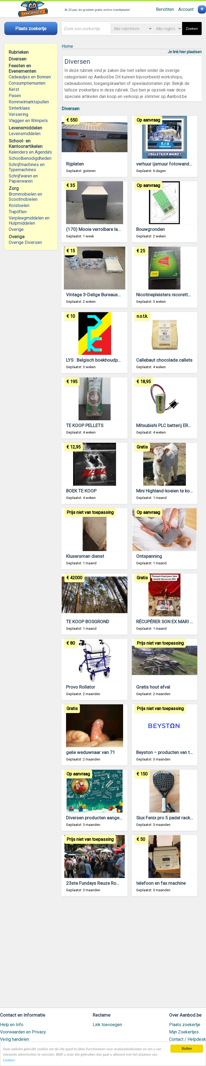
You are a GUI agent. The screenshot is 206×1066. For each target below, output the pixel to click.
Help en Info (11, 1024)
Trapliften (18, 211)
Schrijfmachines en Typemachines (27, 167)
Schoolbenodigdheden (30, 158)
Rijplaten (75, 164)
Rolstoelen (19, 205)
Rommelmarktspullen (29, 101)
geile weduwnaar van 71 (90, 752)
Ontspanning (149, 556)
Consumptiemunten (27, 83)
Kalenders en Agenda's (30, 152)
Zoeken (192, 29)
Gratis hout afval (153, 687)
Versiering (18, 114)
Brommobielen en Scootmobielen (25, 197)
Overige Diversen (25, 242)
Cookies (9, 1060)
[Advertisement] (132, 954)
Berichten (165, 9)
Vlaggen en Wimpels (28, 120)
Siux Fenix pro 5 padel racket (165, 817)
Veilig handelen (14, 1039)
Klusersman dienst (85, 556)
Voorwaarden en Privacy (23, 1032)
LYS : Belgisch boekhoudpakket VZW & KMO (110, 360)
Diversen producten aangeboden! (99, 817)
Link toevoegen (107, 1024)
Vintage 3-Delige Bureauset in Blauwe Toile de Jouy (118, 294)
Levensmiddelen (24, 133)
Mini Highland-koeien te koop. (166, 491)
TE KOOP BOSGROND (87, 621)
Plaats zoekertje (184, 1024)
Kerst (14, 89)
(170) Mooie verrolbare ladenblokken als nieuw (113, 229)
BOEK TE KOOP (81, 491)
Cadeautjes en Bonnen (30, 76)
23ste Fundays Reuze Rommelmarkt (103, 883)
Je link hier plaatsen (185, 52)
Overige (16, 229)
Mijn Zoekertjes (184, 1032)
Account (185, 9)
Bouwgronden (150, 229)
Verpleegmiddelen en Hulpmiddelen (29, 220)
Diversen (70, 108)
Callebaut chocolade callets (164, 360)
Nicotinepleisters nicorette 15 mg (170, 294)
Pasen (15, 95)
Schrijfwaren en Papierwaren (23, 178)
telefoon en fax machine (161, 883)
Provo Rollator (80, 687)
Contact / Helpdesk (187, 1039)
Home (67, 46)
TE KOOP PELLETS (84, 425)
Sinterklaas (19, 108)
